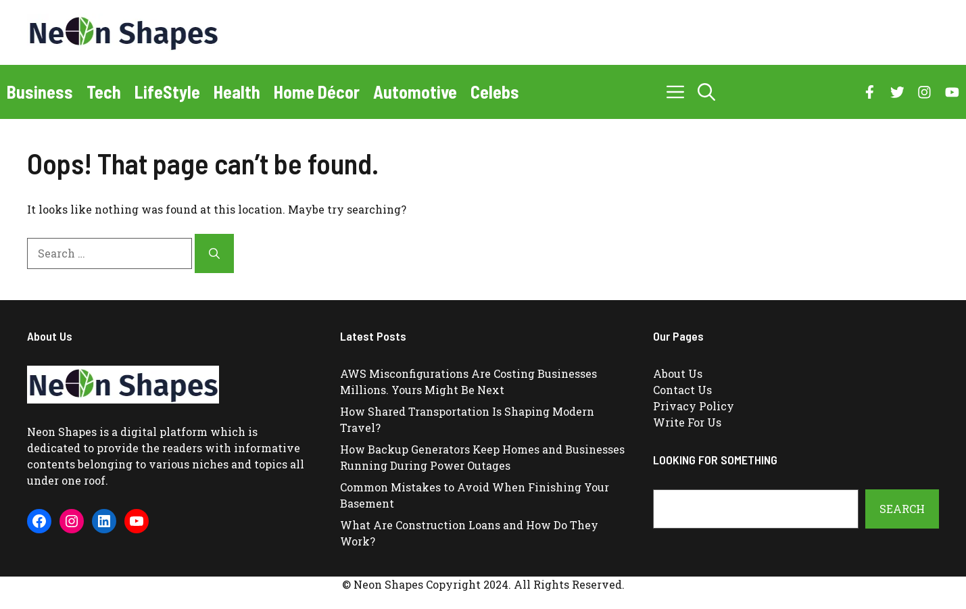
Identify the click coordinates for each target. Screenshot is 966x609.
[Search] (214, 253)
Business (40, 91)
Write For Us (687, 422)
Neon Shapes (62, 431)
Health (237, 91)
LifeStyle (167, 91)
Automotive (415, 91)
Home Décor (317, 91)
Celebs (494, 91)
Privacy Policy (693, 406)
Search (902, 509)
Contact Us (682, 390)
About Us (677, 373)
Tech (104, 91)
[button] (706, 92)
